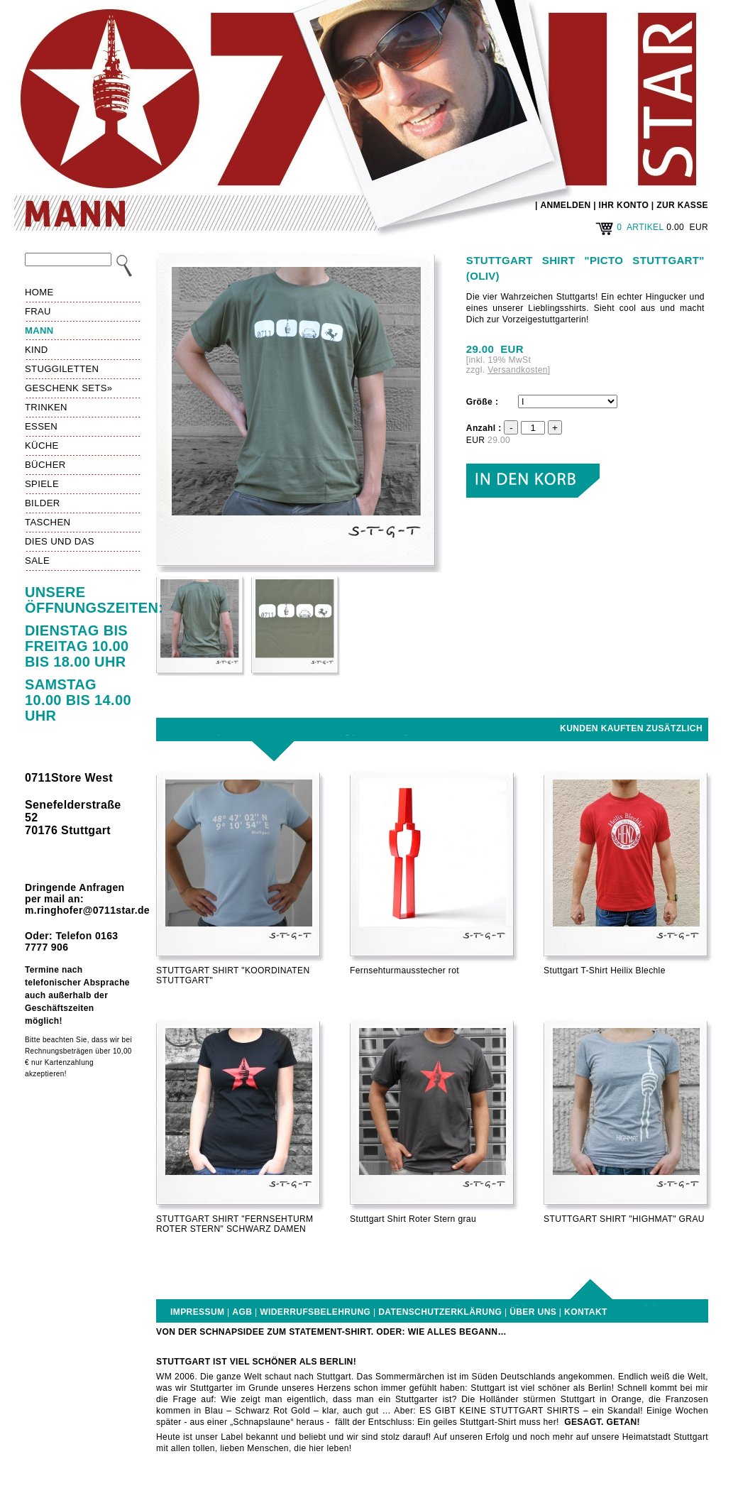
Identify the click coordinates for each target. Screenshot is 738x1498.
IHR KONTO (624, 205)
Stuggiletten (62, 368)
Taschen (47, 522)
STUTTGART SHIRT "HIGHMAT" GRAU (624, 1219)
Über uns (533, 1312)
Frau (38, 311)
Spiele (42, 484)
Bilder (42, 503)
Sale (37, 560)
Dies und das (59, 541)
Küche (42, 445)
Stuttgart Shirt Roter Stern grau (413, 1219)
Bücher (45, 464)
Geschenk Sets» (68, 388)
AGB (242, 1312)
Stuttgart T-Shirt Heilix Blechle (605, 970)
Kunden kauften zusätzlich (631, 728)
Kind (36, 349)
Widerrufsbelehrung (315, 1312)
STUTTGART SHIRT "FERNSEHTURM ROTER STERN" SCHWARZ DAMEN (235, 1224)
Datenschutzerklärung (440, 1312)
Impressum (197, 1312)
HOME (39, 292)
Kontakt (585, 1312)
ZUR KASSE (682, 205)
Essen (41, 426)
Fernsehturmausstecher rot (404, 970)
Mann (39, 330)
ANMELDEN (565, 205)
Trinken (46, 407)
